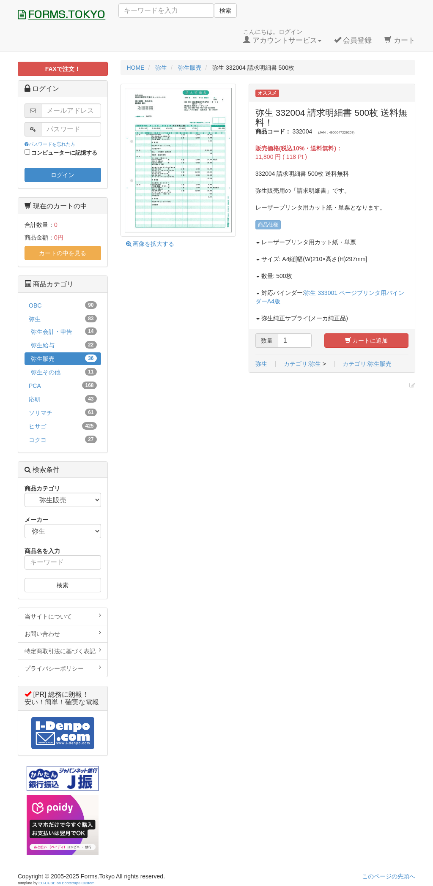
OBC (63, 305)
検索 (225, 10)
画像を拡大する (150, 243)
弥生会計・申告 (64, 331)
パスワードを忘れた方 (50, 144)
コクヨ (63, 439)
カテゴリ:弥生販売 (367, 363)
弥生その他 (64, 372)
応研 (63, 399)
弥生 (261, 363)
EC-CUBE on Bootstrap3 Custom (66, 883)
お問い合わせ (63, 633)
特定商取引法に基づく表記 (63, 650)
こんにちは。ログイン (282, 36)
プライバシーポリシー (63, 668)
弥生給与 (64, 345)
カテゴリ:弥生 (302, 363)
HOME (136, 67)
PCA (63, 385)
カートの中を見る (62, 253)
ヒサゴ (63, 426)
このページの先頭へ (388, 876)
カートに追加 (366, 340)
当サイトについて (63, 616)
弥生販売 (64, 358)
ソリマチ (63, 412)
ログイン (62, 175)
